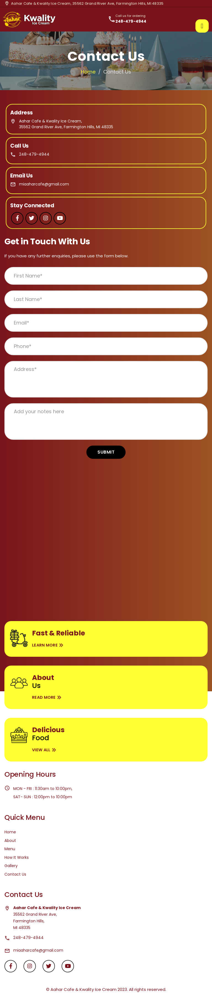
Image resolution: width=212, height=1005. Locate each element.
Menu (9, 849)
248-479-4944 (34, 154)
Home (88, 71)
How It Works (16, 857)
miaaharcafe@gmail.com (44, 184)
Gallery (11, 865)
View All (41, 750)
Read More (44, 697)
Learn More (45, 645)
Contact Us (15, 874)
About (10, 840)
